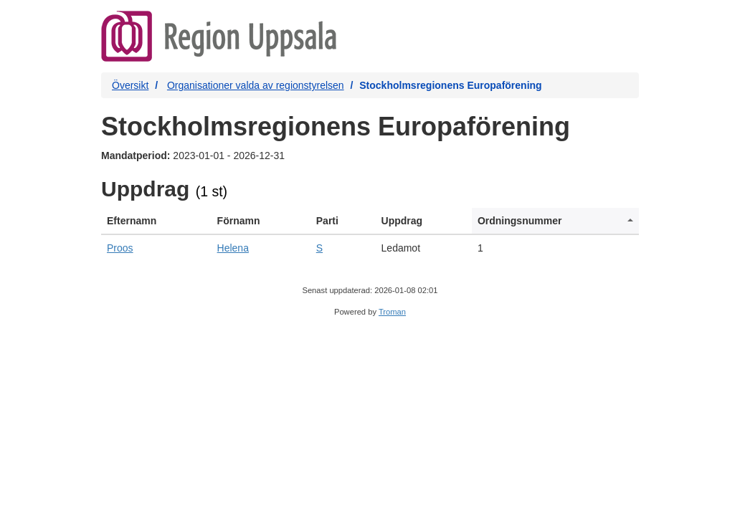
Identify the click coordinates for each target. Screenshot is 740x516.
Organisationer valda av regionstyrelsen (255, 85)
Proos (120, 248)
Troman (392, 311)
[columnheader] (156, 221)
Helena (233, 248)
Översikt (130, 85)
